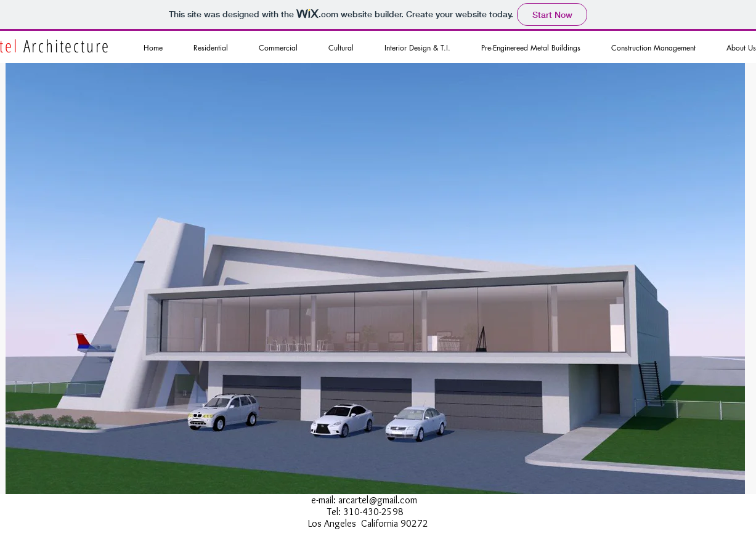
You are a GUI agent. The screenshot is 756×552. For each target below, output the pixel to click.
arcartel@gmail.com (377, 500)
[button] (375, 278)
